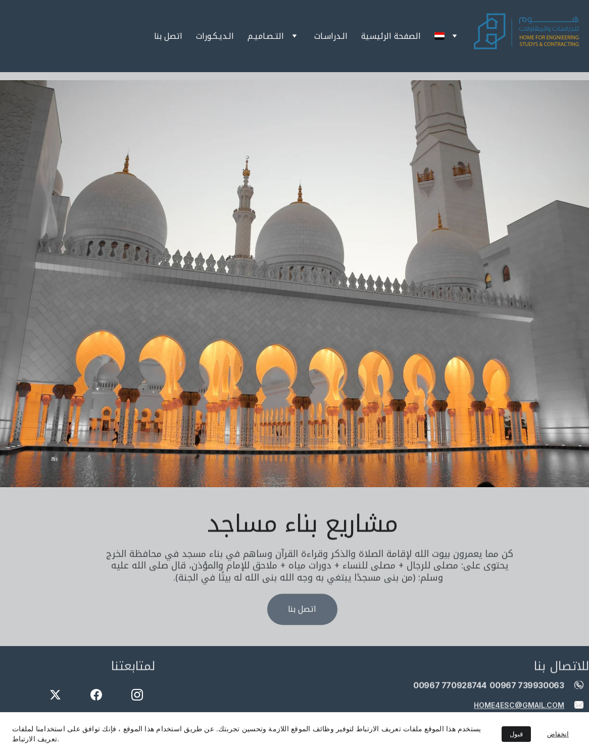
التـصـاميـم (266, 36)
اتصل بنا (168, 36)
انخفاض (558, 734)
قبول (516, 734)
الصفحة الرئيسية (391, 36)
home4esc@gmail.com (519, 705)
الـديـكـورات (215, 36)
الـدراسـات (331, 36)
